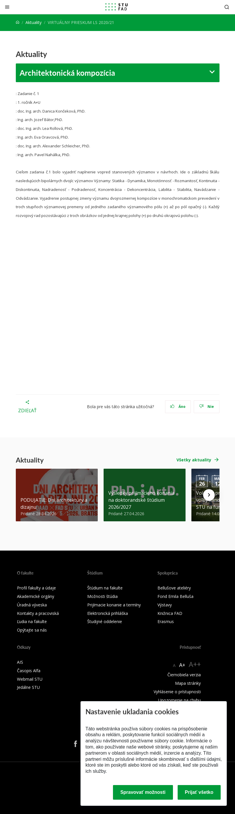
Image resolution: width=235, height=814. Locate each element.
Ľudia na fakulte (32, 621)
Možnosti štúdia (102, 596)
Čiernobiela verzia (184, 674)
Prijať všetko (199, 792)
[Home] (17, 22)
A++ (195, 664)
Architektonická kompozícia (67, 72)
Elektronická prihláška (107, 613)
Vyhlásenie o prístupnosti (177, 691)
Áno (178, 406)
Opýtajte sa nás (32, 630)
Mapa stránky (188, 683)
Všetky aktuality (193, 460)
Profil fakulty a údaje (36, 588)
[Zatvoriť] (7, 7)
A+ (182, 664)
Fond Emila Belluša (175, 596)
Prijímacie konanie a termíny (114, 605)
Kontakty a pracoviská (38, 613)
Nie (206, 406)
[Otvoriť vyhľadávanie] (227, 7)
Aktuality (33, 22)
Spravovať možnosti (142, 792)
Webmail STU (29, 679)
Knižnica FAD (169, 613)
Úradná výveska (32, 605)
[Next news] (209, 495)
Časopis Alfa (28, 670)
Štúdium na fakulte (105, 588)
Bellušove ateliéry (174, 588)
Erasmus (165, 621)
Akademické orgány (35, 596)
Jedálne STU (28, 687)
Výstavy (164, 605)
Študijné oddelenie (104, 621)
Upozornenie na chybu (179, 700)
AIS (20, 662)
